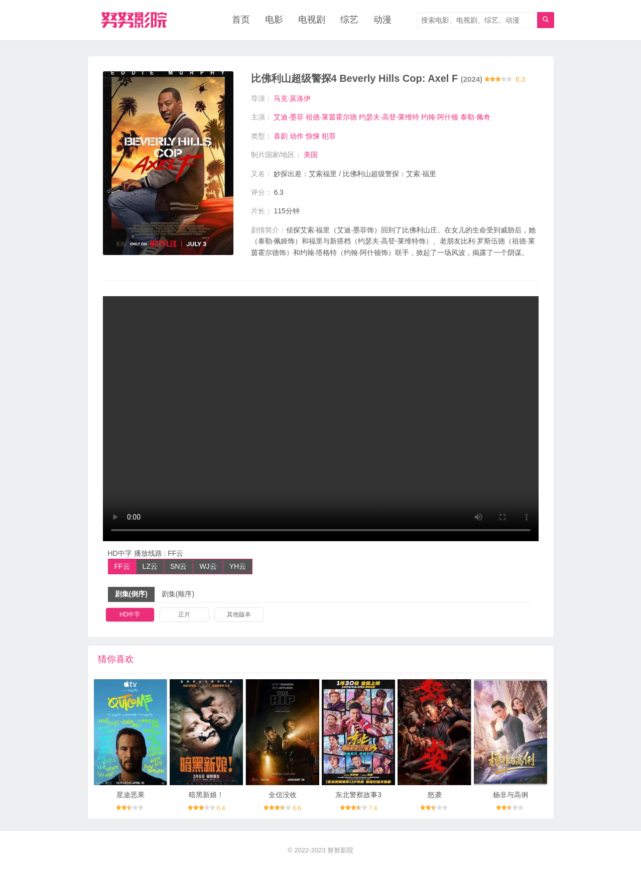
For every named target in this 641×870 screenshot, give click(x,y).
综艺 (349, 20)
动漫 (382, 20)
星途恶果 (130, 795)
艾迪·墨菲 (289, 117)
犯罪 (329, 136)
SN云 (178, 566)
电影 (274, 20)
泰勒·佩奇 (475, 117)
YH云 (237, 566)
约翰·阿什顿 (439, 117)
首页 (241, 20)
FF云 (122, 566)
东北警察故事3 (358, 795)
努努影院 (340, 850)
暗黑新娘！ (206, 795)
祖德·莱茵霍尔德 (331, 117)
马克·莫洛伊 (292, 98)
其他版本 (239, 614)
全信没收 (283, 795)
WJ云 (207, 566)
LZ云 (150, 566)
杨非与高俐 (510, 795)
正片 (184, 614)
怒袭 (435, 795)
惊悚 (313, 136)
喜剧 (281, 136)
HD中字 (129, 614)
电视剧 (311, 20)
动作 (297, 136)
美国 (311, 155)
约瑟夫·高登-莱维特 (389, 117)
